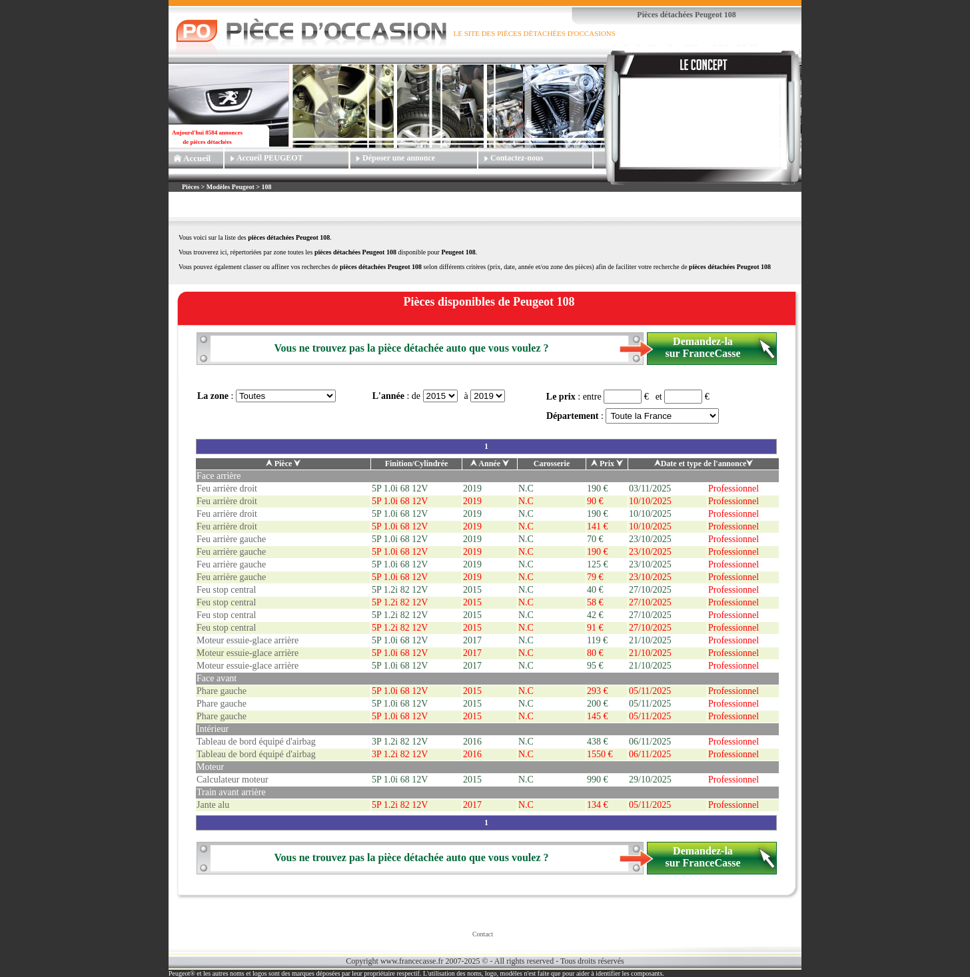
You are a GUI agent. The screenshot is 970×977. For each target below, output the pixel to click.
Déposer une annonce (398, 158)
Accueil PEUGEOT (270, 158)
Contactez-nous (516, 158)
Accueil (197, 158)
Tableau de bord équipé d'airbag (256, 742)
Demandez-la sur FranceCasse (702, 347)
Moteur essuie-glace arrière (247, 640)
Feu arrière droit (227, 488)
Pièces (191, 186)
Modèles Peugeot (230, 186)
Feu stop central (226, 590)
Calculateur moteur (232, 780)
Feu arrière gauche (231, 539)
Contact (482, 934)
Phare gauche (221, 691)
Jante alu (213, 805)
